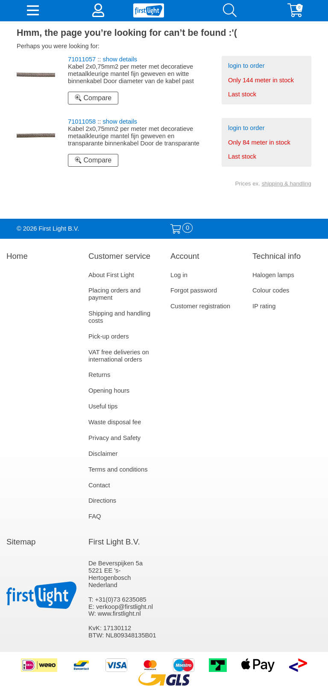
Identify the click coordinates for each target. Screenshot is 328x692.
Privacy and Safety (114, 437)
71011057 (82, 59)
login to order (246, 65)
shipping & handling (286, 183)
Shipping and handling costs (119, 317)
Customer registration (200, 306)
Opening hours (108, 390)
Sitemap (20, 541)
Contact (99, 485)
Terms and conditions (118, 469)
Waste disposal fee (114, 422)
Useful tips (102, 406)
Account (184, 256)
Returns (99, 374)
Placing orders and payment (114, 294)
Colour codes (270, 290)
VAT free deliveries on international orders (118, 356)
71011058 (82, 121)
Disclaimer (102, 453)
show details (120, 59)
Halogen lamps (273, 275)
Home (17, 256)
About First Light (111, 275)
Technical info (276, 256)
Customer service (119, 256)
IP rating (263, 306)
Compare (93, 97)
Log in (178, 275)
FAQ (94, 516)
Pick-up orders (108, 336)
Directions (102, 500)
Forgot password (193, 290)
